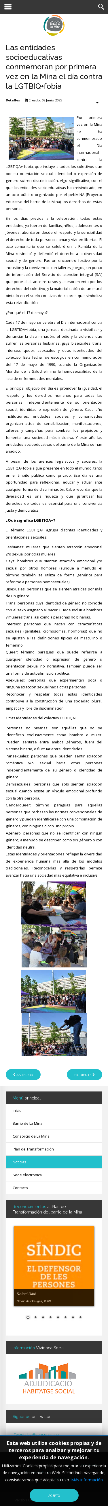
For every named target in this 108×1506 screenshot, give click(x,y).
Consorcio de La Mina (31, 1136)
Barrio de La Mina (27, 1123)
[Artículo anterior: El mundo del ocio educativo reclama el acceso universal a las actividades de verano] (23, 1074)
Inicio (17, 1110)
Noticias (19, 1162)
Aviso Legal (63, 1479)
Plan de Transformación (33, 1149)
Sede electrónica (27, 1174)
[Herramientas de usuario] (94, 102)
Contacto (20, 1187)
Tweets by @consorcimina (36, 1434)
